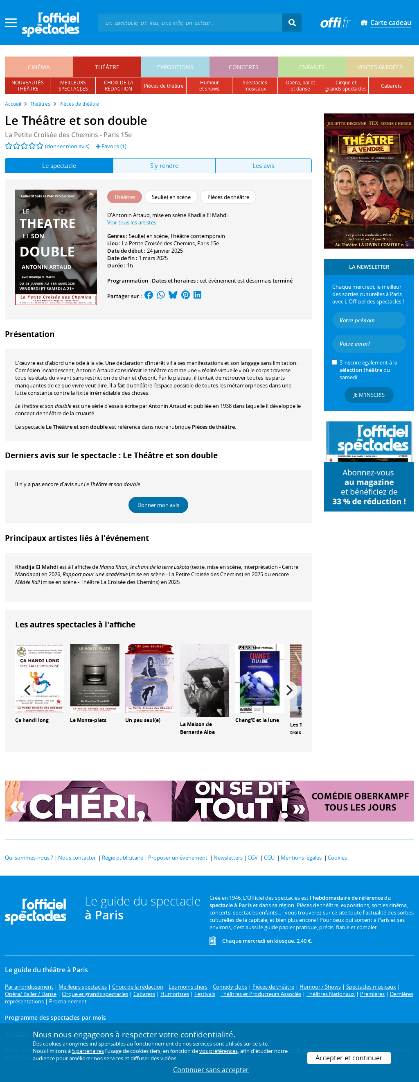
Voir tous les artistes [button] (131, 222)
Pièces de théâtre (213, 426)
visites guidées (380, 67)
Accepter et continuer (349, 1057)
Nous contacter (77, 857)
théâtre (107, 67)
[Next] (288, 690)
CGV (253, 857)
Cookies (337, 857)
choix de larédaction (118, 85)
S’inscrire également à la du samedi (368, 370)
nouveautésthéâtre (27, 85)
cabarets (391, 85)
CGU (269, 857)
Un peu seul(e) (142, 720)
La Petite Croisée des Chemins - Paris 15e (68, 134)
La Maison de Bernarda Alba (197, 728)
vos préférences (218, 1051)
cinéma (39, 67)
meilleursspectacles (73, 85)
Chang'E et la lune (257, 720)
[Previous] (28, 690)
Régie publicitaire (122, 857)
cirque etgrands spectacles (346, 85)
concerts (244, 67)
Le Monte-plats (88, 720)
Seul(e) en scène (148, 236)
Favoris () (111, 146)
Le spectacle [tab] (59, 165)
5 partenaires (88, 1051)
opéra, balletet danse (300, 85)
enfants (311, 67)
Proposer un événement (177, 857)
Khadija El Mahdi (36, 566)
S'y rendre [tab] (164, 165)
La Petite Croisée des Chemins (158, 243)
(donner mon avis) (67, 146)
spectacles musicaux (255, 85)
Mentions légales (301, 857)
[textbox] (190, 22)
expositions (175, 67)
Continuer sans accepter (211, 1069)
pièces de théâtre (164, 85)
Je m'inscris (369, 394)
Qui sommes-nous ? (29, 857)
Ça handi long (32, 720)
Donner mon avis (158, 505)
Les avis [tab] (263, 165)
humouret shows (209, 85)
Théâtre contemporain (197, 236)
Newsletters (228, 857)
